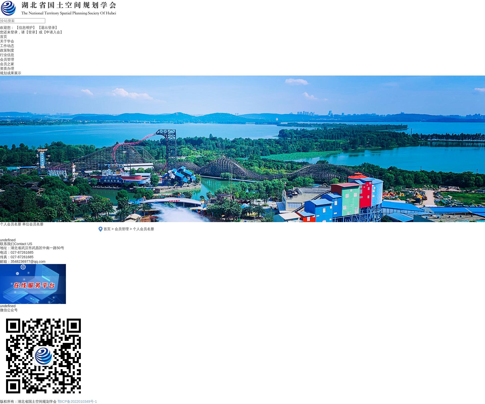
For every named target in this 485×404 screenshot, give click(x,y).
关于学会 (7, 41)
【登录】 (32, 32)
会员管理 (7, 59)
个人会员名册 (10, 224)
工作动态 (7, 46)
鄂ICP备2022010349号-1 (77, 401)
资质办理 (7, 68)
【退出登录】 (48, 28)
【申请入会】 (53, 32)
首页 (107, 229)
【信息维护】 (25, 28)
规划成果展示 (10, 73)
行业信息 (7, 55)
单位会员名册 (32, 224)
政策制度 (7, 50)
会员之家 (7, 64)
